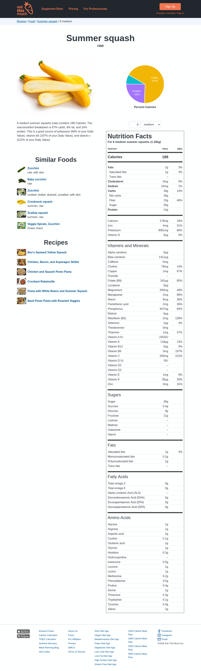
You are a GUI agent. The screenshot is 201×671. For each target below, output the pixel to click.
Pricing (73, 8)
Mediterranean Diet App (107, 639)
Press (71, 635)
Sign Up (170, 6)
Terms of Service (76, 651)
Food (32, 21)
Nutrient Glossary (48, 643)
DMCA (71, 647)
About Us (73, 631)
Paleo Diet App (102, 643)
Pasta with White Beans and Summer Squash (57, 291)
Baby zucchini (37, 179)
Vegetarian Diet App (105, 647)
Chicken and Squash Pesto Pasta (50, 271)
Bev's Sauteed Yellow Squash (47, 252)
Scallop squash (38, 212)
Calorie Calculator (48, 635)
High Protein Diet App (106, 660)
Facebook (164, 631)
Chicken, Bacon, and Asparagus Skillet (53, 262)
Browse (21, 21)
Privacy (72, 643)
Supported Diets (52, 8)
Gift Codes (44, 651)
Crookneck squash (40, 201)
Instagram (164, 635)
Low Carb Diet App (104, 651)
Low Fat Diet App (103, 656)
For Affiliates (74, 639)
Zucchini (33, 168)
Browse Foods (46, 631)
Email (162, 639)
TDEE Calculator (47, 639)
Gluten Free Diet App (105, 664)
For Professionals (95, 8)
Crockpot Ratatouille (41, 281)
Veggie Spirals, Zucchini (44, 224)
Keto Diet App (102, 631)
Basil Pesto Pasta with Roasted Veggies (54, 300)
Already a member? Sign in (170, 13)
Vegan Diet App (102, 635)
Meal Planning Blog (49, 647)
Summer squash (47, 21)
